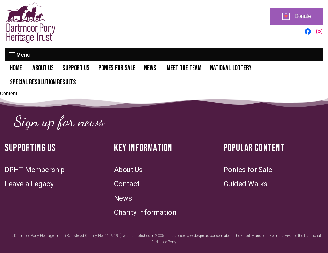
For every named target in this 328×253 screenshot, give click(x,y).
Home (16, 68)
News (150, 68)
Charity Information (145, 212)
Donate (302, 16)
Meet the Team (184, 68)
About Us (43, 68)
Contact (127, 184)
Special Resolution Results (43, 82)
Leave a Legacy (29, 184)
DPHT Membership (35, 170)
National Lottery (231, 68)
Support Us (76, 68)
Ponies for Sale (116, 68)
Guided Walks (245, 184)
